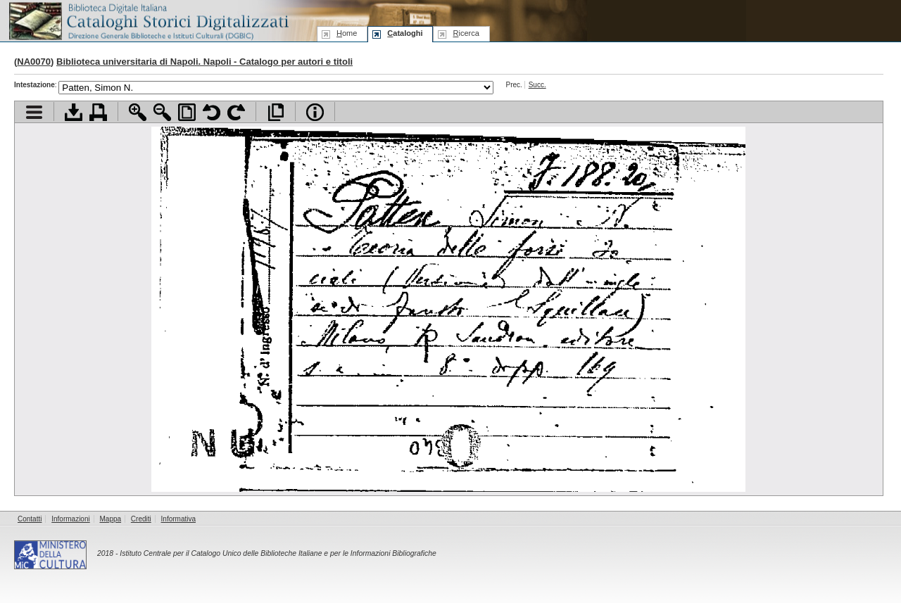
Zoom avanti (137, 112)
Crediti (141, 519)
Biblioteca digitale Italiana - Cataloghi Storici (148, 20)
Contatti (30, 519)
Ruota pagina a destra (236, 112)
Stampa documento (98, 112)
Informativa (178, 519)
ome (346, 33)
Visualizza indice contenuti (34, 112)
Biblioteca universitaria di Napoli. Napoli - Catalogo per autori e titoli (204, 61)
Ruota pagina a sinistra (211, 112)
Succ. (537, 85)
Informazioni (70, 519)
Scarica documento (73, 112)
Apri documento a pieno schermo (275, 112)
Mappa (111, 519)
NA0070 (34, 61)
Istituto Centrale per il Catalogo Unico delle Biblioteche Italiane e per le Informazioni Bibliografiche (278, 553)
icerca (466, 33)
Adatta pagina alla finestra (187, 112)
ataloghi (404, 33)
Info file (315, 112)
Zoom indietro (162, 112)
